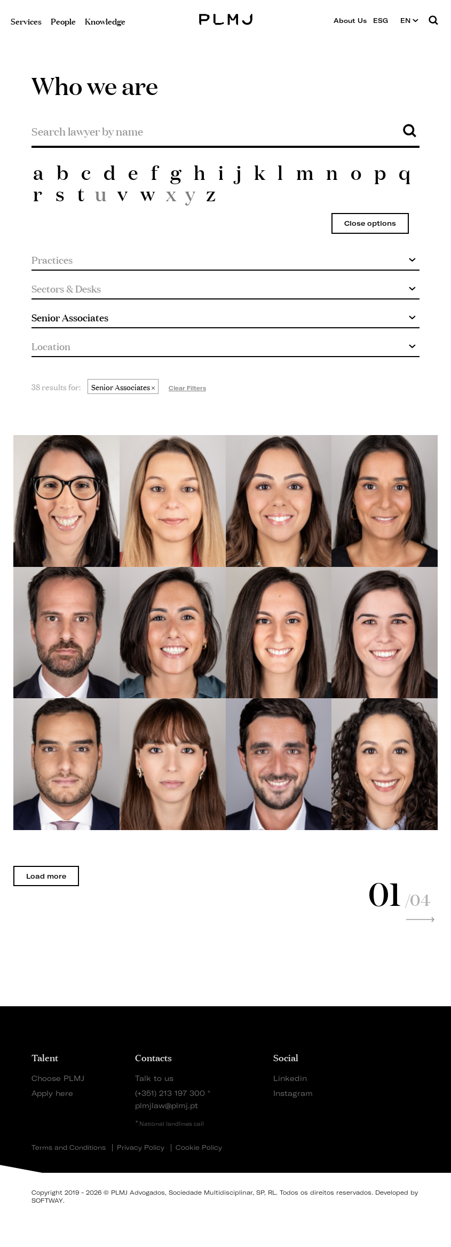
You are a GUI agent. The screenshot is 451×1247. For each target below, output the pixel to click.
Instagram (293, 1093)
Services (26, 20)
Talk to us (154, 1078)
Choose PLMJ (57, 1078)
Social (285, 1057)
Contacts (153, 1057)
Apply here (52, 1093)
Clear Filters (187, 388)
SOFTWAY (47, 1200)
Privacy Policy (140, 1147)
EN (409, 20)
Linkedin (290, 1078)
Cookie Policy (199, 1147)
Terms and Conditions (68, 1147)
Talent (44, 1057)
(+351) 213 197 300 (170, 1093)
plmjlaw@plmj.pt (166, 1105)
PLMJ (225, 17)
